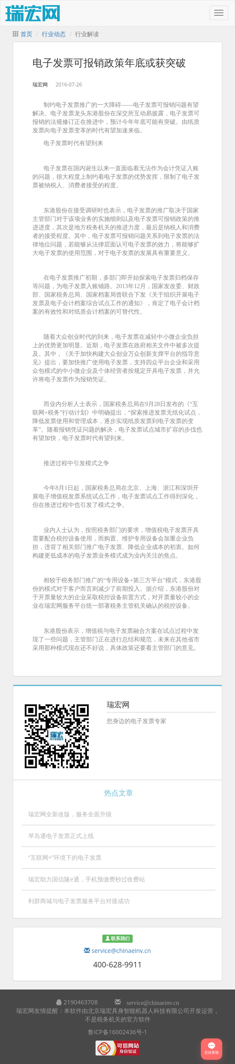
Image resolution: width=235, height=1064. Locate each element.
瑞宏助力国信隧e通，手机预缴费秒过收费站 (86, 879)
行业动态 (54, 34)
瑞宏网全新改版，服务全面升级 (70, 814)
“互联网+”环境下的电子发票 (65, 857)
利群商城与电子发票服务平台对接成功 (79, 901)
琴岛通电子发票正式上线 (61, 836)
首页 (26, 34)
